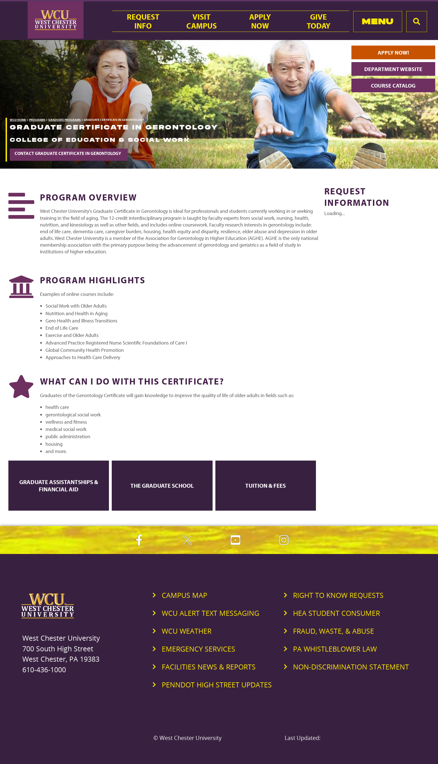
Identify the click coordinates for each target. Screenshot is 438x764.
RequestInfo (143, 21)
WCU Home (18, 120)
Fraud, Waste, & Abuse (333, 631)
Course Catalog (393, 85)
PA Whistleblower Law (335, 649)
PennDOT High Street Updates (217, 684)
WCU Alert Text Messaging (210, 613)
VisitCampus (201, 21)
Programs (37, 120)
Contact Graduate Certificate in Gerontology (69, 153)
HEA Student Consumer (336, 613)
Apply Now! (393, 52)
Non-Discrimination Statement (351, 666)
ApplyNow (260, 21)
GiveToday (318, 21)
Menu (377, 21)
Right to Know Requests (338, 595)
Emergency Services (198, 649)
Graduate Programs (64, 120)
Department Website (393, 68)
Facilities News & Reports (209, 666)
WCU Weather (186, 631)
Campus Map (184, 595)
